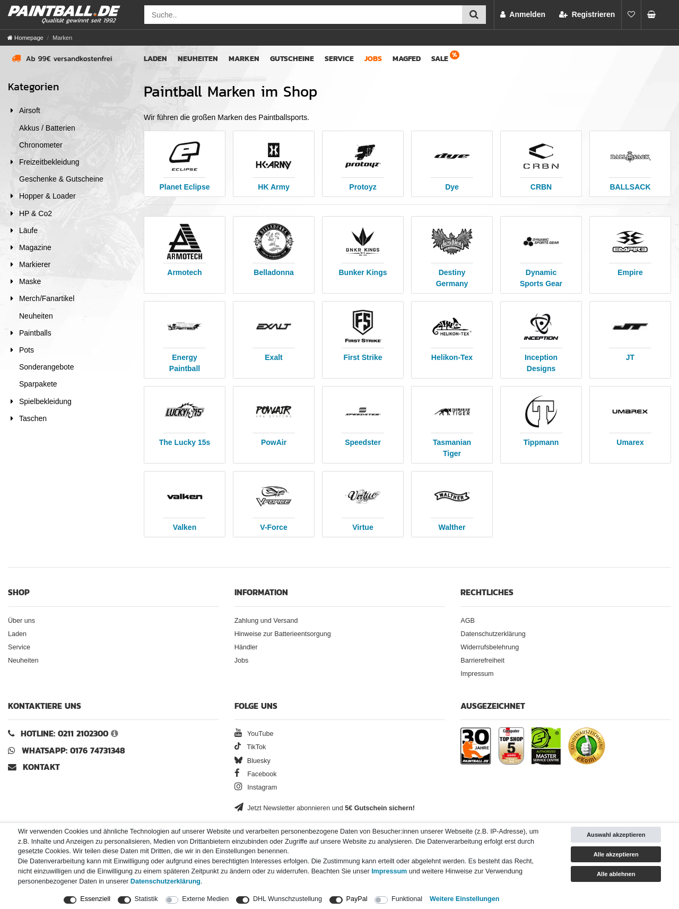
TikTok (250, 747)
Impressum (476, 674)
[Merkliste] (631, 14)
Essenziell (95, 899)
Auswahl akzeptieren (616, 834)
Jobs (373, 58)
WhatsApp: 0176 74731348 (73, 750)
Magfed (407, 58)
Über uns (21, 620)
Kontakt (41, 767)
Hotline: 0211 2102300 (64, 733)
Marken (244, 58)
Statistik (146, 899)
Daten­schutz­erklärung (165, 881)
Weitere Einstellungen (464, 899)
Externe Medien (205, 899)
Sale (439, 58)
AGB (467, 620)
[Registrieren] (587, 14)
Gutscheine (292, 58)
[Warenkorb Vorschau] (654, 14)
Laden (155, 58)
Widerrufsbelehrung (489, 647)
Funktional (406, 899)
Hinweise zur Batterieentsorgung (282, 634)
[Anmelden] (522, 14)
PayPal (357, 899)
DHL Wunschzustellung (287, 899)
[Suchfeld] (303, 14)
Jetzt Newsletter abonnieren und (324, 808)
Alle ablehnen (616, 874)
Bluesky (252, 761)
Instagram (255, 787)
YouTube (254, 734)
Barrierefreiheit (482, 660)
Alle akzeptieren (616, 854)
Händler (246, 647)
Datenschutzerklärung (493, 634)
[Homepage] (25, 38)
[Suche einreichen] (474, 14)
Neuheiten (198, 58)
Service (339, 58)
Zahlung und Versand (266, 620)
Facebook (255, 774)
